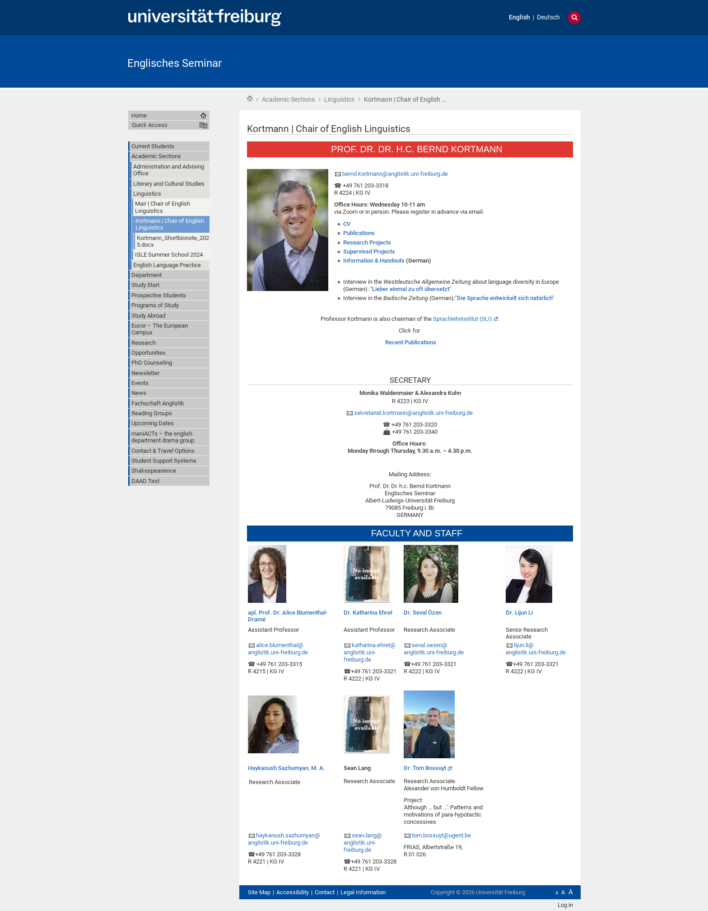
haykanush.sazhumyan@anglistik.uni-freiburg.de (284, 839)
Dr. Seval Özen (423, 612)
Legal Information (363, 892)
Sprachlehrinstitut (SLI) (462, 318)
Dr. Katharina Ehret (368, 612)
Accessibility (292, 892)
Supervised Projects (369, 251)
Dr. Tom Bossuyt (425, 768)
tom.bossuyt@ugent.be (441, 835)
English (519, 17)
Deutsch (548, 17)
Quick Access (150, 125)
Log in (565, 905)
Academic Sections (288, 99)
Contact (325, 892)
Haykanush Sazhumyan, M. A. (286, 768)
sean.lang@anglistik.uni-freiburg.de (363, 842)
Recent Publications (410, 342)
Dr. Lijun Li (519, 612)
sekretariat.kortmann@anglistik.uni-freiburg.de (414, 412)
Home (249, 98)
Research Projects (367, 242)
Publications (359, 233)
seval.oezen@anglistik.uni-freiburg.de (434, 649)
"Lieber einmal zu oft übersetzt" (410, 289)
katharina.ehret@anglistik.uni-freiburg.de (370, 652)
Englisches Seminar (174, 63)
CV (346, 224)
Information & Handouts (374, 260)
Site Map (259, 892)
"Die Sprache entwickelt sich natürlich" (504, 298)
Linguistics (339, 99)
